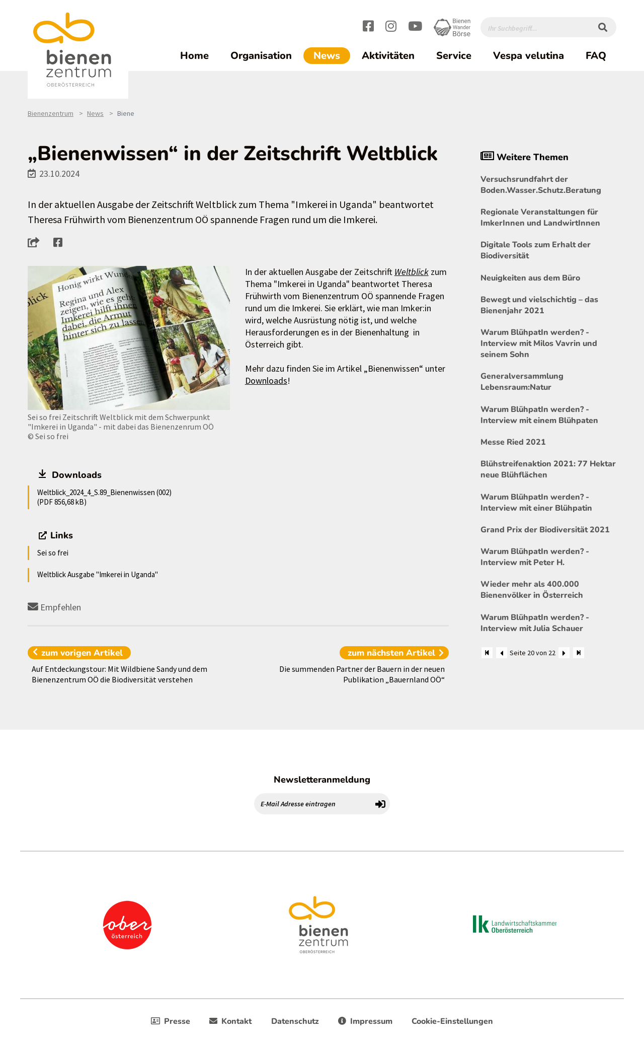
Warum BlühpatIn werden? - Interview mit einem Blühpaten (539, 415)
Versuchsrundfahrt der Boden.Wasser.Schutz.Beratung (540, 185)
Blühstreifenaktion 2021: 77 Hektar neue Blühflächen (548, 469)
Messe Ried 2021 (513, 442)
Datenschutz (295, 1021)
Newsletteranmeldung (322, 780)
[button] (36, 242)
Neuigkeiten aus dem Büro (530, 278)
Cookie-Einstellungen (452, 1021)
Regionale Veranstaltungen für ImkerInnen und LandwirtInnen (540, 217)
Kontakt (230, 1021)
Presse (170, 1021)
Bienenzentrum (50, 113)
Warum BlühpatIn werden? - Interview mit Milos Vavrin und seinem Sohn (538, 343)
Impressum (365, 1021)
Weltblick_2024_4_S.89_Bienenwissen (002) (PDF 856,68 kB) (104, 497)
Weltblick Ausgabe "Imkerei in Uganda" (97, 574)
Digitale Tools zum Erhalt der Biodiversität (535, 250)
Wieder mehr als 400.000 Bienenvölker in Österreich (531, 590)
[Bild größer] (129, 338)
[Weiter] (564, 652)
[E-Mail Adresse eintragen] (313, 803)
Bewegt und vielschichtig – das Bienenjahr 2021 (539, 305)
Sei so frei (52, 553)
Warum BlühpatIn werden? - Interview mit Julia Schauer (534, 623)
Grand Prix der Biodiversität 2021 (545, 529)
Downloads (266, 380)
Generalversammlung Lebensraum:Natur (522, 382)
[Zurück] (501, 652)
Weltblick (411, 271)
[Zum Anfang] (487, 652)
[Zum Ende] (578, 652)
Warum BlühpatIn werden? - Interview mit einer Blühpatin (536, 503)
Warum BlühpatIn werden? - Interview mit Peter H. (534, 557)
